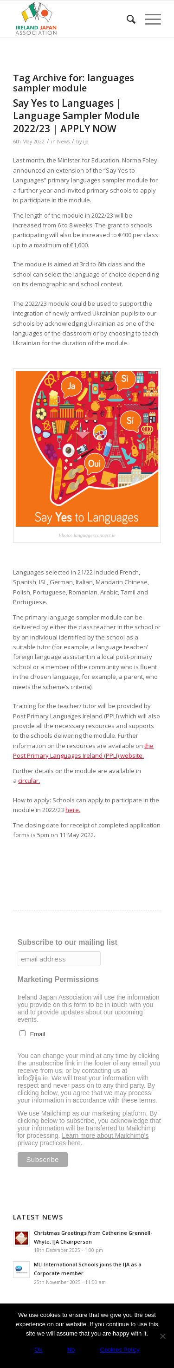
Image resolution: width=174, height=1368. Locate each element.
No (71, 1349)
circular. (29, 780)
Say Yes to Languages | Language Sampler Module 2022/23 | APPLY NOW (76, 116)
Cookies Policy (119, 1349)
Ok (38, 1349)
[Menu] (148, 19)
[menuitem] (126, 19)
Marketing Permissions (58, 979)
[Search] (126, 19)
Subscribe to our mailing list (67, 942)
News (63, 141)
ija (86, 141)
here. (72, 810)
